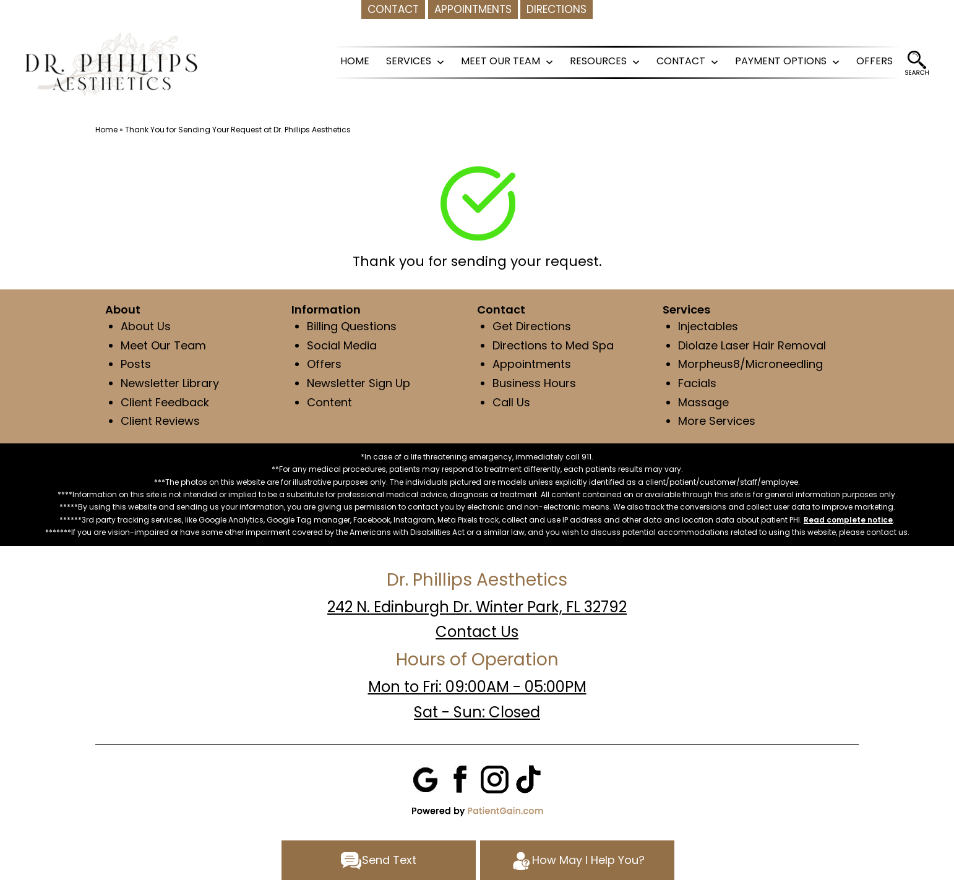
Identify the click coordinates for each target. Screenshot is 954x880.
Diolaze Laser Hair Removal (752, 345)
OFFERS (874, 61)
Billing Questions (352, 326)
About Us (146, 326)
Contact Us (477, 632)
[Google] (426, 778)
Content (331, 402)
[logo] (110, 62)
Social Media (342, 345)
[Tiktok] (528, 778)
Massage (703, 402)
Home (106, 129)
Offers (324, 364)
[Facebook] (460, 778)
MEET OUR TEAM (500, 61)
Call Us (511, 402)
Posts (136, 364)
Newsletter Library (170, 383)
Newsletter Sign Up (358, 383)
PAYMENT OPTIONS (781, 61)
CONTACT (680, 61)
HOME (354, 61)
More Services (716, 421)
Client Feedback (165, 402)
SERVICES (408, 61)
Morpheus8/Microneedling (750, 364)
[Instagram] (494, 778)
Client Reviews (160, 421)
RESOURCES (598, 61)
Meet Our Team (163, 345)
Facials (697, 383)
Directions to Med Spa (553, 345)
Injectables (708, 326)
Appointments (531, 364)
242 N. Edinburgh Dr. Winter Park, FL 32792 (477, 607)
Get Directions (531, 326)
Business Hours (534, 383)
